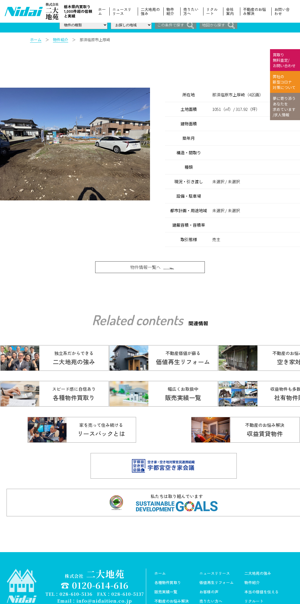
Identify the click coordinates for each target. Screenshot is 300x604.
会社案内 (230, 11)
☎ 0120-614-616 (94, 557)
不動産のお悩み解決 (254, 11)
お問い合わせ (282, 11)
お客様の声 (208, 564)
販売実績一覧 (165, 564)
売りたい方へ (191, 11)
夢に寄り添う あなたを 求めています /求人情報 (284, 106)
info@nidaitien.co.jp (104, 573)
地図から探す (219, 25)
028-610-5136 (75, 566)
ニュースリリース (122, 11)
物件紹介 (171, 11)
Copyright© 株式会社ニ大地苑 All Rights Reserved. (95, 577)
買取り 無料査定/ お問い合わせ (284, 60)
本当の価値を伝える (261, 564)
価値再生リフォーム (216, 555)
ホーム (103, 11)
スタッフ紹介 (210, 583)
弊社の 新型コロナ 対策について (284, 82)
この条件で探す (175, 25)
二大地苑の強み (151, 11)
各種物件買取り (167, 555)
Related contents (137, 325)
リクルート (212, 11)
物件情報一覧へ (153, 269)
